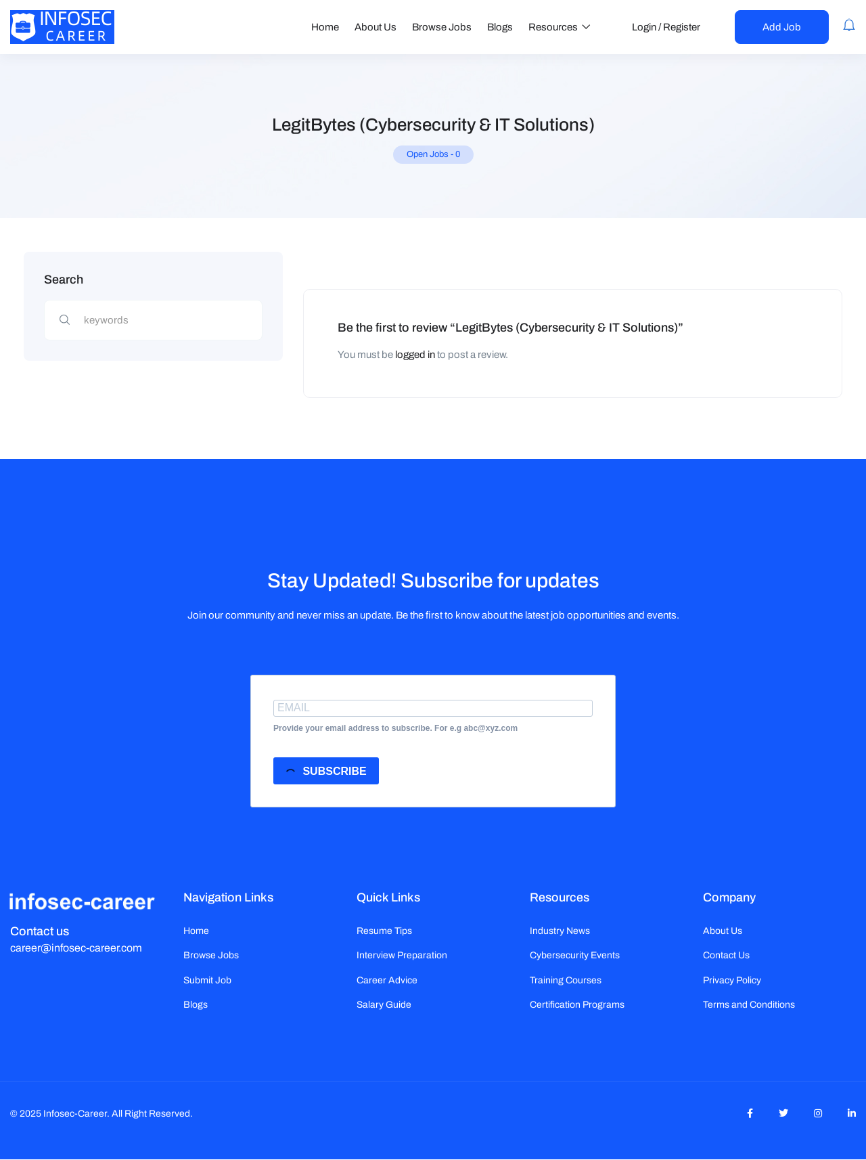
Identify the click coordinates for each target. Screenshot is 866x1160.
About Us (375, 27)
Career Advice (387, 980)
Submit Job (207, 980)
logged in (415, 354)
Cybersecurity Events (575, 955)
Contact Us (726, 955)
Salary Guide (384, 1005)
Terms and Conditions (749, 1005)
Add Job (781, 27)
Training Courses (565, 980)
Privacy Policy (732, 980)
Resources (559, 27)
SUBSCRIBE (325, 772)
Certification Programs (577, 1005)
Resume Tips (384, 931)
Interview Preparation (402, 955)
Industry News (560, 931)
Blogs (500, 27)
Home (325, 27)
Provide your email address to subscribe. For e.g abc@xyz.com (395, 728)
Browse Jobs (442, 27)
